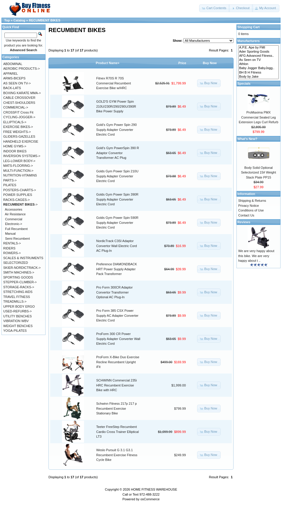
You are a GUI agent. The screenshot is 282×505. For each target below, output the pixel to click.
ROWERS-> (12, 253)
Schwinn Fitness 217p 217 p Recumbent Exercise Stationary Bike (116, 408)
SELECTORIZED (15, 262)
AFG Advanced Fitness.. (258, 56)
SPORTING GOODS (18, 277)
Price (182, 63)
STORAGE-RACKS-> (18, 287)
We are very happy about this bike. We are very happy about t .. (256, 255)
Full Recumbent (16, 229)
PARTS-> (10, 180)
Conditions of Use (251, 210)
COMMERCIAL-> (15, 107)
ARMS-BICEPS (14, 78)
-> (20, 204)
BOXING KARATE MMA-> (22, 93)
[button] (214, 8)
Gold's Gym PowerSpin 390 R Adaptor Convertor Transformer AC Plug (117, 152)
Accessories (13, 209)
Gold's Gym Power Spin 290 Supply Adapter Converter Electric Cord (116, 129)
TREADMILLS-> (14, 301)
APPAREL (10, 73)
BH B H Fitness (258, 73)
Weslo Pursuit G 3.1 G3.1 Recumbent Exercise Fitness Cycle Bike (116, 454)
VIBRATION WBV (16, 321)
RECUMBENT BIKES (44, 20)
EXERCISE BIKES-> (18, 127)
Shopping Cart (248, 27)
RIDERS (9, 248)
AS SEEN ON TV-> (17, 83)
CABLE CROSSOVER (19, 97)
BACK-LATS (12, 88)
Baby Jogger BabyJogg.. (258, 68)
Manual (10, 233)
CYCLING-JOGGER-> (19, 117)
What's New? (247, 139)
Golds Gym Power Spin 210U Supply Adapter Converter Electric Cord (117, 176)
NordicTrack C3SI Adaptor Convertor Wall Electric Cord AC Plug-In (116, 245)
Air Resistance (15, 214)
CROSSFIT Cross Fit (18, 112)
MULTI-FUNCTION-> (18, 170)
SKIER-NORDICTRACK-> (22, 267)
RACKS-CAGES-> (16, 199)
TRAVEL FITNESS (16, 297)
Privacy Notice (248, 205)
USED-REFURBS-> (17, 311)
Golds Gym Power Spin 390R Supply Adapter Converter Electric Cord (117, 199)
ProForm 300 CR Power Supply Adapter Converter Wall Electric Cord (118, 338)
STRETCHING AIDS (18, 292)
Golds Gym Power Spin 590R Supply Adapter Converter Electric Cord (117, 222)
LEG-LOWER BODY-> (19, 161)
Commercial (13, 219)
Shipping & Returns (252, 200)
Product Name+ (108, 63)
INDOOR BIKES (14, 151)
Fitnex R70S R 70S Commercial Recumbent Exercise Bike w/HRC (113, 83)
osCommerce (150, 499)
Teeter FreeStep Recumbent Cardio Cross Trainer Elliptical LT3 (117, 431)
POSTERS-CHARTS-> (19, 190)
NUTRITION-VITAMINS (20, 175)
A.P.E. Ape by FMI (258, 48)
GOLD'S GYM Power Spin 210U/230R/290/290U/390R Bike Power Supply (116, 106)
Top (7, 20)
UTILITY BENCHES (17, 316)
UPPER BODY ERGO (19, 306)
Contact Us (246, 215)
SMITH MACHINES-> (18, 272)
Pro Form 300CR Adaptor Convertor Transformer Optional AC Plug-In (114, 292)
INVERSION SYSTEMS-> (21, 156)
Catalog (19, 20)
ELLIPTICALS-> (14, 122)
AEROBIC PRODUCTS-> (21, 68)
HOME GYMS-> (14, 146)
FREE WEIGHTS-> (17, 132)
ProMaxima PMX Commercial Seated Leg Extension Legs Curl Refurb (258, 117)
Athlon (258, 64)
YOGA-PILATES (15, 330)
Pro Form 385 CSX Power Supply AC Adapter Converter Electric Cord (117, 315)
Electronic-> (13, 224)
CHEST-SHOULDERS (19, 102)
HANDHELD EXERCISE (20, 141)
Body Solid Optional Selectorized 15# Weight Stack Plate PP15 (258, 172)
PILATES (9, 185)
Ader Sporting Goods (258, 52)
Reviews (243, 222)
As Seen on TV (258, 60)
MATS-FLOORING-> (18, 165)
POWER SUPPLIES (17, 194)
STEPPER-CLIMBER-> (20, 282)
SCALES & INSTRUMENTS (23, 258)
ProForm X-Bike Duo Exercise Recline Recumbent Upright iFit (118, 362)
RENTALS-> (12, 243)
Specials (244, 83)
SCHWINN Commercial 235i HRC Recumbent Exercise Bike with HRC (116, 385)
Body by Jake (258, 77)
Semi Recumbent (17, 238)
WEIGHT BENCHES (18, 326)
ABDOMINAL (12, 64)
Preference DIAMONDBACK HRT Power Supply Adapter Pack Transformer (116, 269)
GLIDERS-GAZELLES (19, 136)
